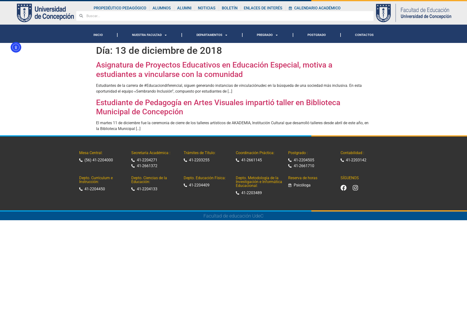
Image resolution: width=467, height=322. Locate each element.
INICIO (98, 35)
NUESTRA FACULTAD (149, 35)
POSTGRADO (316, 35)
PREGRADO (267, 35)
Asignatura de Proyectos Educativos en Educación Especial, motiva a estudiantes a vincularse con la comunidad (214, 69)
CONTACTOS (364, 35)
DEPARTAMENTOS (212, 35)
